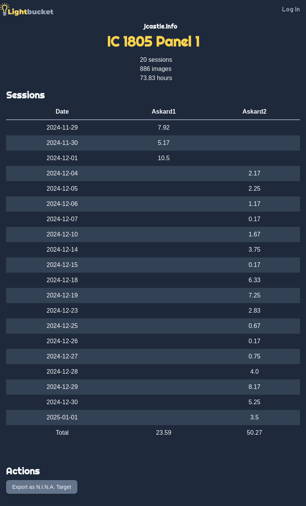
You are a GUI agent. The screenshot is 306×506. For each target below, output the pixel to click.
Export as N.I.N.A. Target (41, 487)
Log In (291, 9)
